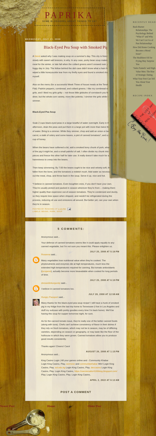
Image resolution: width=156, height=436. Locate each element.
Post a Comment (75, 392)
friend (37, 56)
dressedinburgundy (50, 283)
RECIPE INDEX (143, 95)
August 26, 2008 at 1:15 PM (102, 351)
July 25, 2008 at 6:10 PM (104, 280)
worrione (70, 363)
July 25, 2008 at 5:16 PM (104, 251)
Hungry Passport (49, 297)
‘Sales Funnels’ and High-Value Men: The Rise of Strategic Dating (144, 71)
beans (45, 211)
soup (59, 211)
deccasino (96, 367)
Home (51, 406)
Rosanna (45, 254)
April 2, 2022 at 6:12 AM (104, 380)
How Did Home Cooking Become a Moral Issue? (144, 50)
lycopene (46, 271)
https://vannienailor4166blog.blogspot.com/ (96, 371)
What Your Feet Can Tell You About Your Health (144, 82)
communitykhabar (89, 363)
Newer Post (7, 406)
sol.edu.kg (60, 367)
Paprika (69, 15)
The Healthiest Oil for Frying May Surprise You (143, 61)
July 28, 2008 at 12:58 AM (104, 294)
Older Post (94, 406)
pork (52, 211)
